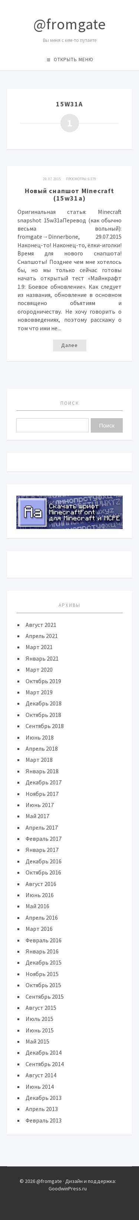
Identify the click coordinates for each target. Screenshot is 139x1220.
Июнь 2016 (40, 895)
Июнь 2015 (40, 1030)
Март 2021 (39, 647)
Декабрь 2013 (44, 1097)
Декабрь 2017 (44, 782)
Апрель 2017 (42, 827)
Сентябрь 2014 (45, 1064)
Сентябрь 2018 (45, 726)
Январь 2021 (42, 658)
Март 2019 (39, 692)
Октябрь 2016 (43, 872)
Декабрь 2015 (44, 962)
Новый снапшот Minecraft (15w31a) (70, 194)
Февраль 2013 (44, 1120)
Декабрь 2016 (44, 861)
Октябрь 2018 (43, 714)
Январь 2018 (42, 771)
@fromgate (69, 24)
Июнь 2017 (40, 805)
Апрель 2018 (42, 748)
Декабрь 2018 (44, 703)
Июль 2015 (39, 1018)
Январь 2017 (42, 849)
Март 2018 (39, 759)
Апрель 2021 (42, 635)
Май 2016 (37, 906)
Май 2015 (37, 1041)
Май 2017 (37, 816)
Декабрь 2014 (44, 1052)
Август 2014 (41, 1075)
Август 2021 (41, 624)
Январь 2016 (42, 951)
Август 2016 (41, 883)
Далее (69, 345)
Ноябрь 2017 (42, 793)
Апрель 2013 (42, 1108)
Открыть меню (73, 59)
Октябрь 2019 (43, 681)
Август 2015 (41, 1007)
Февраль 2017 (44, 838)
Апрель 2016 (42, 917)
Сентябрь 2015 (45, 996)
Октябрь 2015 (43, 985)
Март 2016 (39, 928)
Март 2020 (39, 669)
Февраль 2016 (44, 940)
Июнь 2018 (40, 737)
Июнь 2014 (40, 1086)
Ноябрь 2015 (42, 974)
